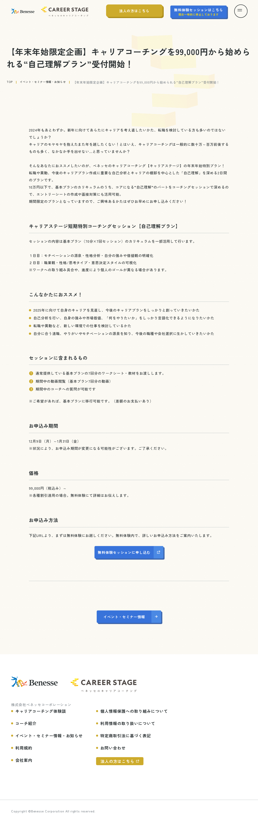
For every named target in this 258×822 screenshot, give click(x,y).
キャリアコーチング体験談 (40, 710)
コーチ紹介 (25, 723)
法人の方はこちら (117, 761)
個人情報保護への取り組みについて (134, 710)
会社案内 (23, 759)
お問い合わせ (113, 747)
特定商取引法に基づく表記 (125, 735)
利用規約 (23, 747)
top (10, 82)
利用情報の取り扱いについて (127, 723)
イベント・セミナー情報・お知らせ (47, 82)
